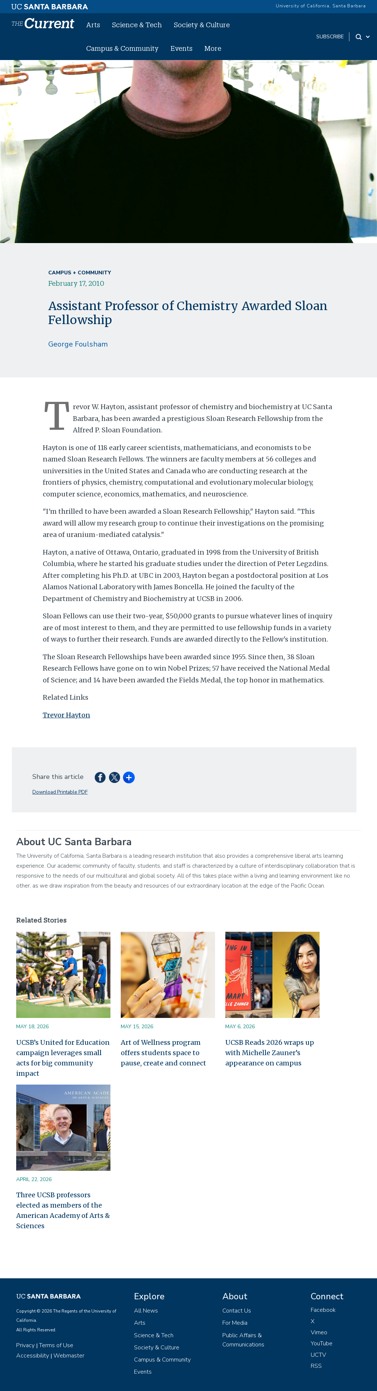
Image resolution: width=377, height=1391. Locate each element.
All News (146, 1311)
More (212, 48)
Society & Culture (202, 25)
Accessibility (32, 1356)
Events (181, 48)
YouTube (321, 1343)
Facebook (323, 1310)
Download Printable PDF (60, 791)
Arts (93, 25)
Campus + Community (79, 272)
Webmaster (68, 1356)
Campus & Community (122, 48)
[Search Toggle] (363, 36)
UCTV (318, 1355)
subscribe (330, 36)
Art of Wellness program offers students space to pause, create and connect (163, 1052)
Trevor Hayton (66, 715)
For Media (234, 1323)
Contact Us (236, 1311)
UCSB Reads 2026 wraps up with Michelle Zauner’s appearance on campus (269, 1052)
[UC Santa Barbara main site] (49, 5)
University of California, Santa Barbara (321, 6)
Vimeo (319, 1332)
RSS (316, 1366)
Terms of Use (56, 1345)
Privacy (25, 1345)
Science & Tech (137, 25)
